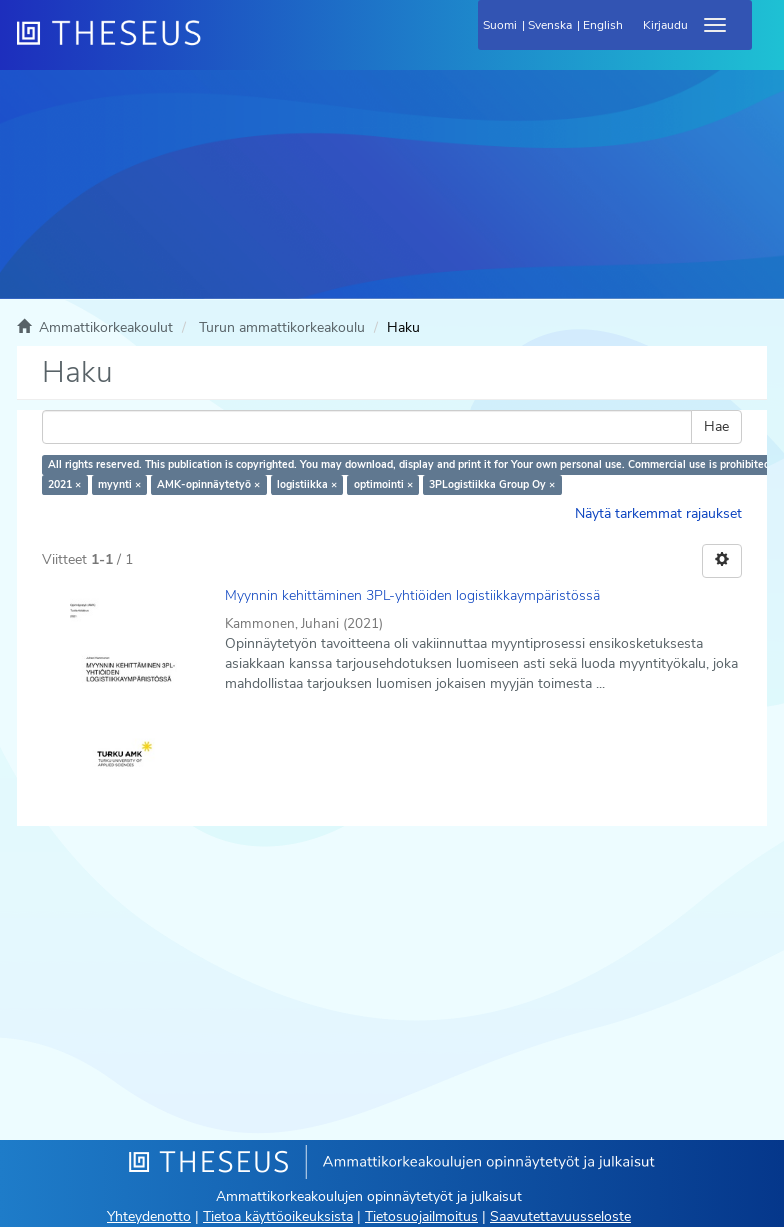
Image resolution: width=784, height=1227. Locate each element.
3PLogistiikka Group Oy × (492, 484)
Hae (716, 426)
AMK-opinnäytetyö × (208, 484)
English (603, 25)
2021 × (64, 484)
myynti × (119, 484)
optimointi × (383, 484)
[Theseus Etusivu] (217, 45)
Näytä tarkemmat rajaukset (658, 513)
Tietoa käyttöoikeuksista (278, 1216)
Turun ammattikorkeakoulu (282, 327)
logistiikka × (307, 484)
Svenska (550, 25)
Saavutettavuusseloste (560, 1216)
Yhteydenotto (149, 1216)
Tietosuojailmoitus (421, 1216)
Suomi (500, 25)
